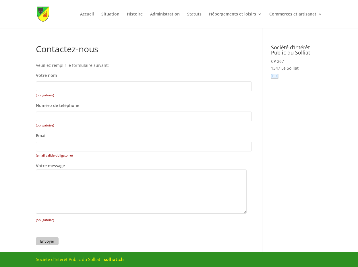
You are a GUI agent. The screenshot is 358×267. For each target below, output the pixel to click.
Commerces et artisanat (292, 14)
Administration (165, 14)
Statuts (194, 14)
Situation (110, 14)
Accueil (87, 14)
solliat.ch (114, 259)
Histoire (135, 14)
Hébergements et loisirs (232, 14)
